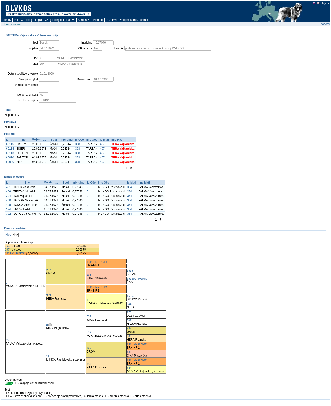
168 (88, 274)
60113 (10, 153)
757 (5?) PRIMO (137, 278)
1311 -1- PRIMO (15, 253)
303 (7, 246)
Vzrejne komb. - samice (134, 20)
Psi (16, 20)
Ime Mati (117, 139)
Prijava (325, 3)
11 (47, 356)
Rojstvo (37, 139)
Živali (6, 24)
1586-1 (131, 296)
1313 (130, 270)
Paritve (70, 20)
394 (8, 196)
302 (129, 320)
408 (8, 205)
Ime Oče (91, 139)
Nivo (8, 234)
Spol (54, 139)
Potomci (98, 20)
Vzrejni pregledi (54, 20)
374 (8, 209)
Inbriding (67, 139)
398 (77, 144)
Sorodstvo (84, 20)
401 (8, 187)
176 (129, 312)
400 (8, 200)
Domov (6, 20)
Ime (23, 139)
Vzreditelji (26, 20)
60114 (10, 148)
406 (8, 191)
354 (129, 187)
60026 (10, 162)
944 (129, 304)
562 (88, 316)
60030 (10, 157)
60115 (10, 144)
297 (7, 249)
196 (88, 300)
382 (8, 213)
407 (102, 144)
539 (88, 332)
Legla (38, 20)
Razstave (112, 20)
